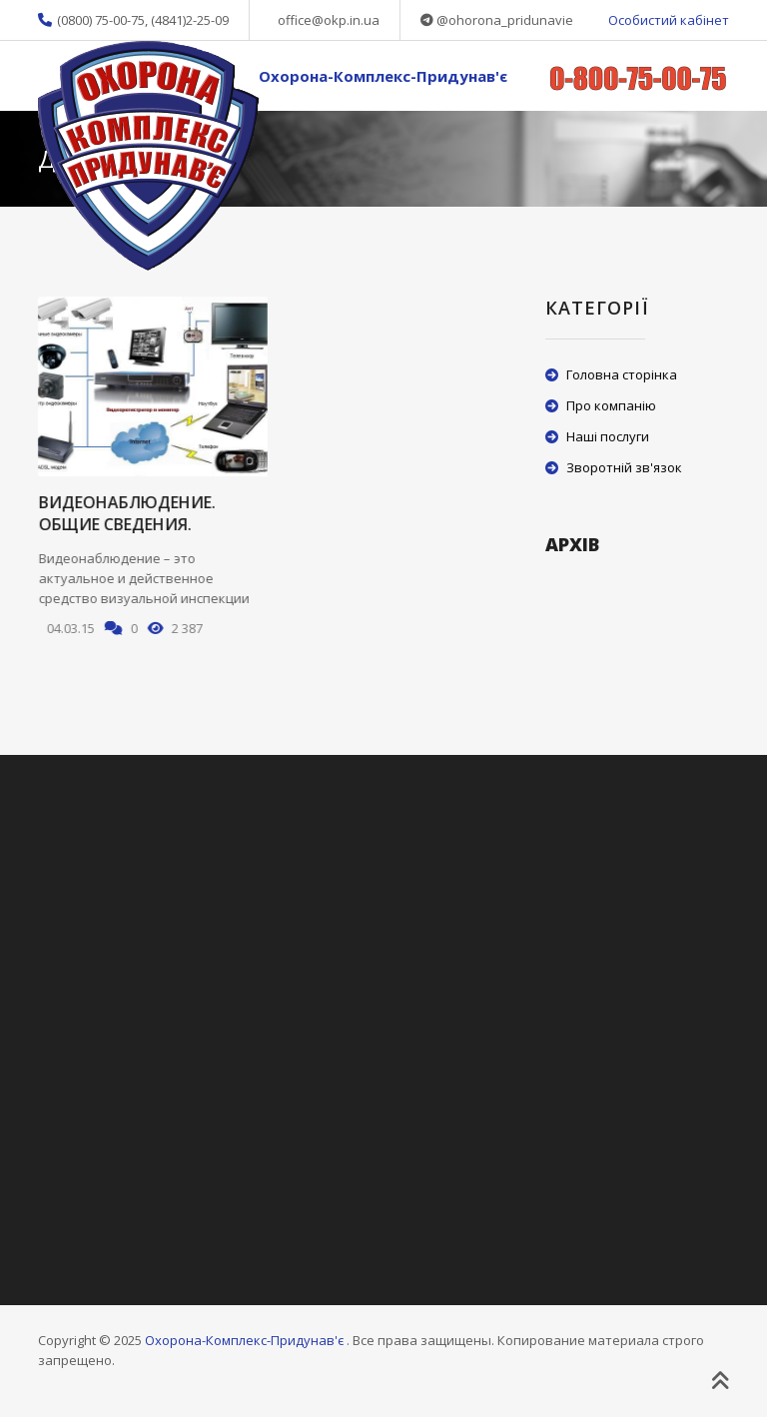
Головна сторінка (621, 374)
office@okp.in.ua (329, 20)
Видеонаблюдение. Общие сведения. (126, 513)
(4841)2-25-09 (190, 20)
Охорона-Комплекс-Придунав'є (383, 76)
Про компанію (611, 405)
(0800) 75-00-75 (101, 20)
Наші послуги (607, 436)
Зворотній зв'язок (624, 467)
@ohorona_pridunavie (504, 20)
